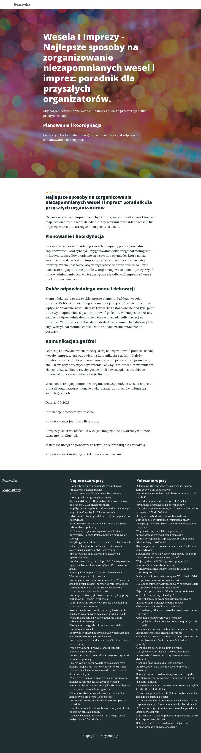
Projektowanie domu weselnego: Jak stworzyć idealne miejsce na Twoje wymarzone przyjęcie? (98, 664)
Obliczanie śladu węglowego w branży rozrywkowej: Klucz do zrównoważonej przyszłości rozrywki (167, 621)
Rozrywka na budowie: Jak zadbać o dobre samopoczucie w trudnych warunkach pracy (162, 517)
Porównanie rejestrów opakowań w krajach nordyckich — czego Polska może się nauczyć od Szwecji (98, 534)
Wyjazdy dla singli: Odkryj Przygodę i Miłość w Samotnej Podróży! (164, 570)
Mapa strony (11, 490)
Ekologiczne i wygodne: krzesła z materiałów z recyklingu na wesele (97, 627)
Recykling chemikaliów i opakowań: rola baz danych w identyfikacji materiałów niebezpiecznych (100, 544)
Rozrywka (24, 5)
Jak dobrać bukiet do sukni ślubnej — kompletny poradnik (97, 702)
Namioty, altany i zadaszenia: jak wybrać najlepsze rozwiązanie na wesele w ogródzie (99, 687)
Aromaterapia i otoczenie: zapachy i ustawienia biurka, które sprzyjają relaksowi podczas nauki (97, 612)
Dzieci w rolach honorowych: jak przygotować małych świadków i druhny (97, 717)
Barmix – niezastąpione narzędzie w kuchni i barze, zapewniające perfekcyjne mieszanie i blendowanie (166, 702)
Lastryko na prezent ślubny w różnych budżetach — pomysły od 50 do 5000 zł (167, 510)
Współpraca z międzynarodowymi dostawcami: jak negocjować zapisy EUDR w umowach (100, 510)
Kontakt (179, 5)
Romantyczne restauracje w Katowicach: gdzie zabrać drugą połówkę (97, 525)
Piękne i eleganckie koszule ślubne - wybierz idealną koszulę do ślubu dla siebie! (167, 694)
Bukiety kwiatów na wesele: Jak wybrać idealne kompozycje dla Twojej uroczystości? (97, 694)
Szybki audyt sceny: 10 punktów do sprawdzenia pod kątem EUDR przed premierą (98, 502)
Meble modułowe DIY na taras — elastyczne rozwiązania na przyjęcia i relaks (95, 589)
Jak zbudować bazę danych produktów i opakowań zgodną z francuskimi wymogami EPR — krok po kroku (99, 565)
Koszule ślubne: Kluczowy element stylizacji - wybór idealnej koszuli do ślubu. (167, 687)
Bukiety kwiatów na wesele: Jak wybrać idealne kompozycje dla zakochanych (164, 487)
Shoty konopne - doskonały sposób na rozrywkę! (165, 674)
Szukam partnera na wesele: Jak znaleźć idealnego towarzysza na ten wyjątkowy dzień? (166, 555)
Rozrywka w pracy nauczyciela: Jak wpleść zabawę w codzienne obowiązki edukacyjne (99, 634)
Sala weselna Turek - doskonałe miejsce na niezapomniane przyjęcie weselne (162, 724)
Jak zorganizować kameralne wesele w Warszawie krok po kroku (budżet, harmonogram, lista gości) (99, 581)
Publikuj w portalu (138, 5)
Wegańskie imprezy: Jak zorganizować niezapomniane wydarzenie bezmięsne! (160, 532)
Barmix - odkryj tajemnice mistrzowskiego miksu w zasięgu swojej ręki (167, 709)
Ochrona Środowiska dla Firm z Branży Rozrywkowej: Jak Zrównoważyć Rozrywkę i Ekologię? (162, 666)
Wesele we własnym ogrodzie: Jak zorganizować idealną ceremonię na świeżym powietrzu (98, 679)
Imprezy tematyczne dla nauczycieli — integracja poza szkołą (99, 642)
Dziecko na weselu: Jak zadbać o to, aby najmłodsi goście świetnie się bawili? (99, 709)
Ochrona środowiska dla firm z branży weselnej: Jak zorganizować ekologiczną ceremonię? (167, 630)
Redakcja (161, 5)
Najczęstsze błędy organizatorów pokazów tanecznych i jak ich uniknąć (95, 487)
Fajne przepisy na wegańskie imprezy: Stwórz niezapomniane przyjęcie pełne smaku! (163, 600)
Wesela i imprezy (58, 192)
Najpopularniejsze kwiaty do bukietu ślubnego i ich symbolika (166, 495)
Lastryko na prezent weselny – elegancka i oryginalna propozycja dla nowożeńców (161, 502)
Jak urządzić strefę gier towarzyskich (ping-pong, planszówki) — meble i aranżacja (99, 596)
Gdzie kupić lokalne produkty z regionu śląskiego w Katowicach (99, 517)
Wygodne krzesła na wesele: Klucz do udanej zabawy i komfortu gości (96, 619)
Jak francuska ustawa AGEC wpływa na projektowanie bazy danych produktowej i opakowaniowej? (94, 553)
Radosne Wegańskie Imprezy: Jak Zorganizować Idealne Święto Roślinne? (165, 540)
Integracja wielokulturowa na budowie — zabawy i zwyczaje (166, 525)
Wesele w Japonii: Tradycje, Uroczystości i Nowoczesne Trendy (94, 649)
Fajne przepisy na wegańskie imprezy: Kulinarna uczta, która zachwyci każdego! (165, 593)
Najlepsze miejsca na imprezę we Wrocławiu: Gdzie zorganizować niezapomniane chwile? (167, 578)
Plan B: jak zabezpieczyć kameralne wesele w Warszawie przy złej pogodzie (96, 574)
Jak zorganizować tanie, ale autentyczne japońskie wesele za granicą (99, 657)
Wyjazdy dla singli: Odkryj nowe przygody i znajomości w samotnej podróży (162, 563)
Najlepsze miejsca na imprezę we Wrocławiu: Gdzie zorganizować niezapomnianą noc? (167, 585)
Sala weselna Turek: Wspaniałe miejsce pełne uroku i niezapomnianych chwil (167, 717)
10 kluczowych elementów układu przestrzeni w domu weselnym (98, 672)
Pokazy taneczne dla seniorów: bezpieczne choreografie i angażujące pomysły (95, 495)
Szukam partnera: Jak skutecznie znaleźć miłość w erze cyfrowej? (166, 548)
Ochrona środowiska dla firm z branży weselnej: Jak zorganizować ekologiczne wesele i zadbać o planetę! (167, 640)
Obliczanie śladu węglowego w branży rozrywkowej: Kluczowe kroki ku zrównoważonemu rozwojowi (167, 610)
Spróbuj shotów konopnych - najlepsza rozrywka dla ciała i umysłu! (165, 679)
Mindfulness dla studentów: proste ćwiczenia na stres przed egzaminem (98, 604)
